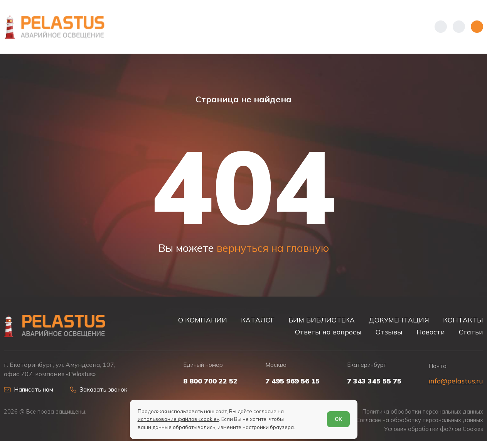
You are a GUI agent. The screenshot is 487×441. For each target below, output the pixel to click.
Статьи (471, 332)
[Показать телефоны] (441, 26)
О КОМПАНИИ (202, 320)
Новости (430, 332)
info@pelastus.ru (455, 381)
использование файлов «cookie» (178, 419)
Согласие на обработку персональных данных (419, 420)
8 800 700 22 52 (210, 381)
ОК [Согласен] (338, 419)
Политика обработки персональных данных (422, 411)
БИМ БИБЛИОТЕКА (321, 320)
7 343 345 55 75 (374, 381)
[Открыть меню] (477, 26)
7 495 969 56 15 (292, 381)
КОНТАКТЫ (463, 320)
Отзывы (389, 332)
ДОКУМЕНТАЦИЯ (399, 320)
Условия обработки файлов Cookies (433, 429)
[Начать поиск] (459, 26)
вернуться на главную (273, 247)
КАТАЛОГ (258, 320)
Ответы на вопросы (328, 332)
